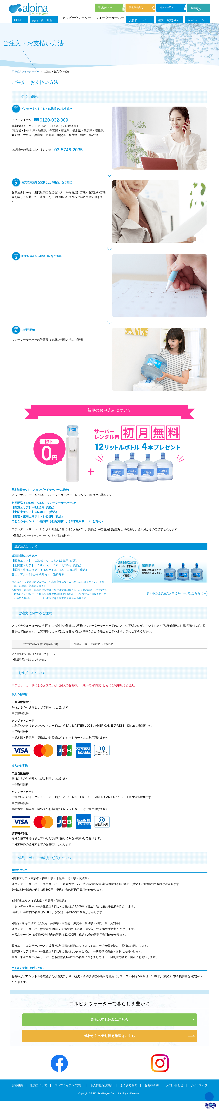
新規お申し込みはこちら (109, 1019)
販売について (38, 1085)
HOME (34, 18)
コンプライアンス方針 (68, 1085)
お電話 (193, 8)
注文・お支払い (175, 18)
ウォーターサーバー (118, 18)
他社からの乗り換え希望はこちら (109, 1036)
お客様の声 (152, 1085)
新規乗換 (124, 7)
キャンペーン (200, 18)
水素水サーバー (148, 18)
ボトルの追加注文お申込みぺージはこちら (173, 593)
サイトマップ (198, 1085)
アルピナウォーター (85, 18)
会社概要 (17, 1085)
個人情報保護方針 (101, 1085)
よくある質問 (128, 1085)
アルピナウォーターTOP (25, 71)
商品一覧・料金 (55, 18)
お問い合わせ (174, 1085)
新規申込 (87, 7)
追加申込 (161, 7)
